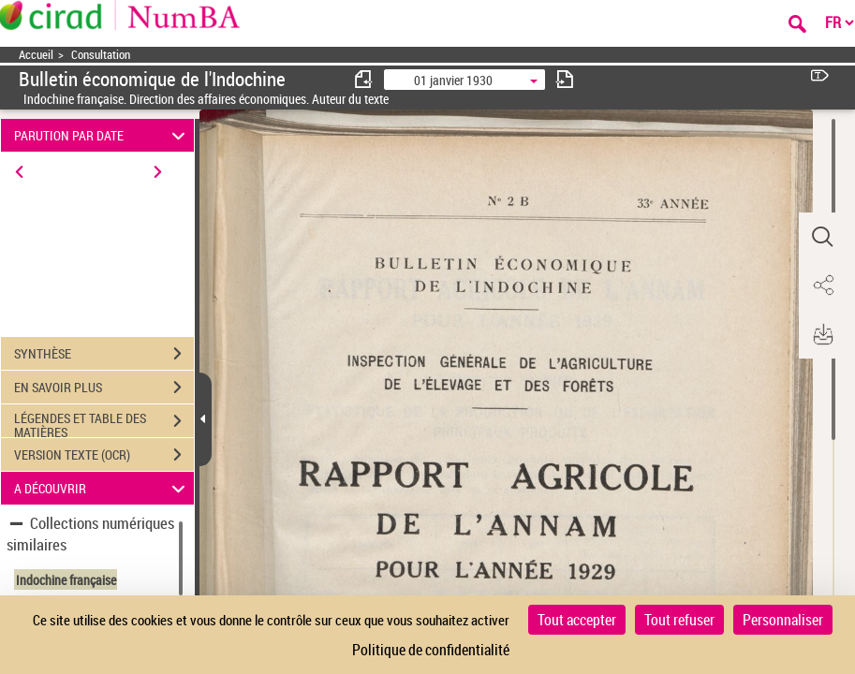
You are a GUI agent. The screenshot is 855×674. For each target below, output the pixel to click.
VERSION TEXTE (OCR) (104, 455)
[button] (822, 236)
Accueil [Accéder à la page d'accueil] (36, 55)
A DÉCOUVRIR (102, 488)
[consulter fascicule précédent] (364, 79)
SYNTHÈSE (104, 354)
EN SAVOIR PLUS (104, 387)
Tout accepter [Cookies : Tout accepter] (577, 619)
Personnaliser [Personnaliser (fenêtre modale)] (783, 619)
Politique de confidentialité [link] (430, 649)
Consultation (100, 55)
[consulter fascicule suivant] (565, 79)
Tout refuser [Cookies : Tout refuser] (679, 619)
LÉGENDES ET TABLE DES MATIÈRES (104, 423)
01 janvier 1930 (453, 80)
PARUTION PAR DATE (102, 135)
